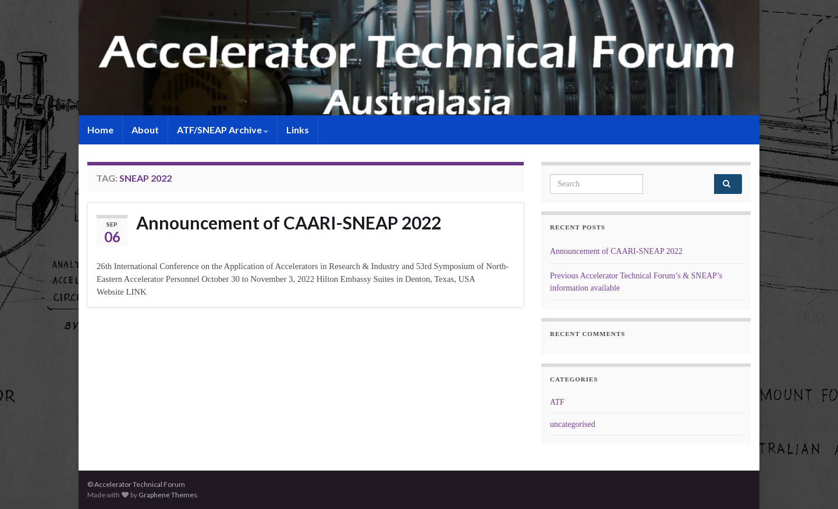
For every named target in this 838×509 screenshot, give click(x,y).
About (145, 129)
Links (297, 129)
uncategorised (572, 424)
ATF (557, 402)
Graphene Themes (168, 494)
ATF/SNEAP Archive (222, 129)
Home (100, 129)
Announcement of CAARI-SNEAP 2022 (288, 222)
